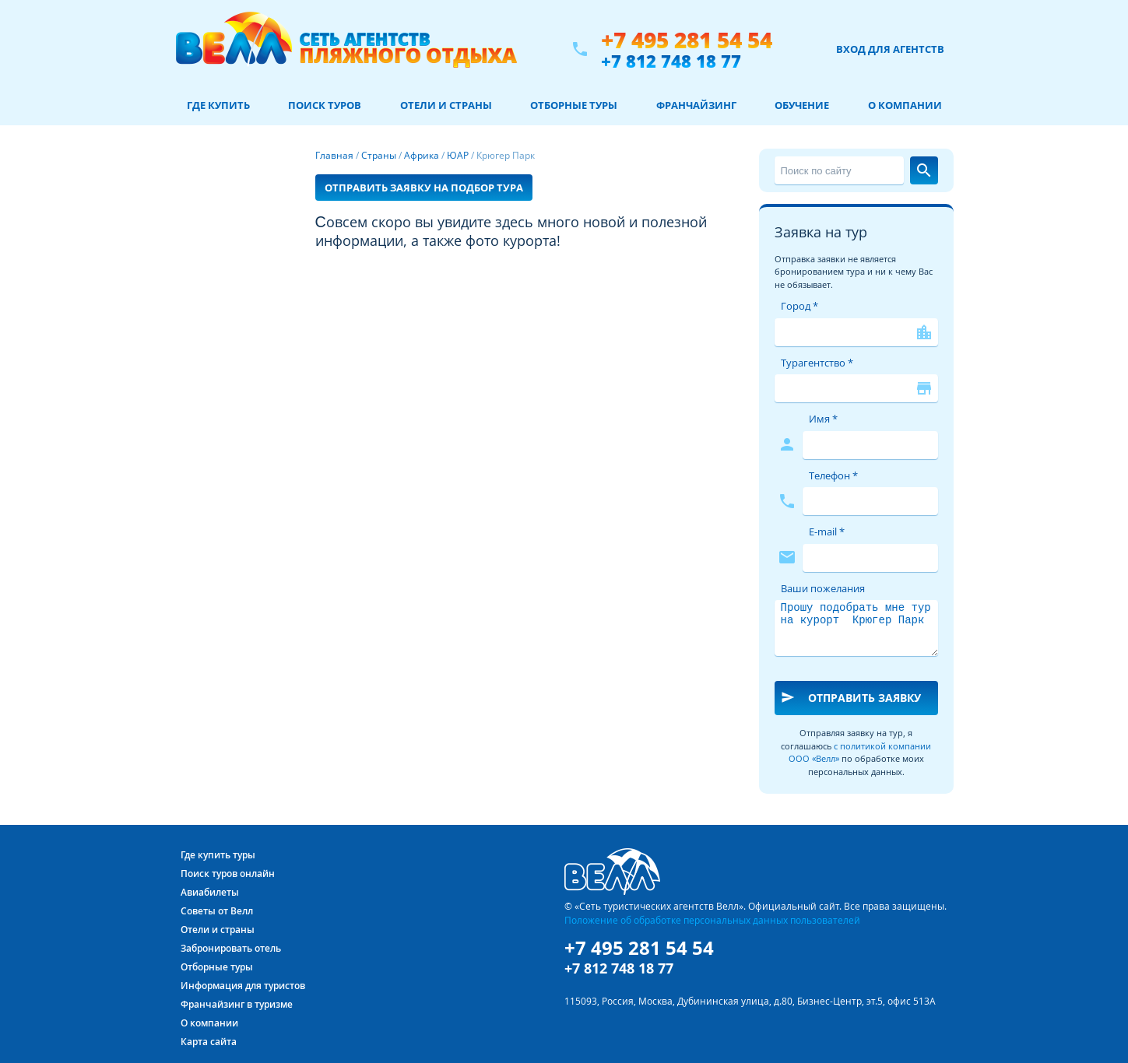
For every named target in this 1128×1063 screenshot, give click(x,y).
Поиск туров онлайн (228, 873)
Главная (334, 155)
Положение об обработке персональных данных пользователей (712, 920)
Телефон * (833, 475)
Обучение (802, 105)
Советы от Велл (217, 910)
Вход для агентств (890, 49)
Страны (378, 155)
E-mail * (827, 531)
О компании (905, 105)
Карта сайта (209, 1041)
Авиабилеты (210, 892)
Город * (799, 306)
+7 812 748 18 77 (671, 60)
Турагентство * (817, 363)
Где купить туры (218, 854)
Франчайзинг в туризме (237, 1004)
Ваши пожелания (823, 588)
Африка (421, 155)
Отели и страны (446, 105)
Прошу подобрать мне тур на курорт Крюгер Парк (856, 628)
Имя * (823, 419)
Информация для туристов (243, 985)
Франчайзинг (696, 105)
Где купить (218, 105)
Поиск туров (324, 105)
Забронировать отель (231, 948)
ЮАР (458, 155)
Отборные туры (573, 105)
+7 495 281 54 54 (686, 40)
